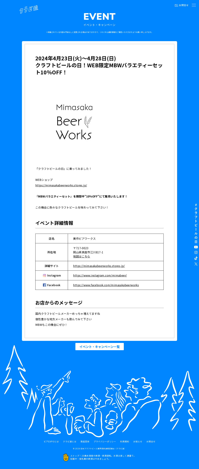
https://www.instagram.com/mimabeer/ (100, 275)
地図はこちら (81, 256)
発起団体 (85, 441)
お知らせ (137, 441)
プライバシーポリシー (105, 441)
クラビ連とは (69, 441)
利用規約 (124, 441)
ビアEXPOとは (51, 441)
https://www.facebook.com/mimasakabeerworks (106, 285)
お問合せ (184, 5)
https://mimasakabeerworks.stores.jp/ (61, 185)
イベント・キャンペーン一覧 (99, 346)
